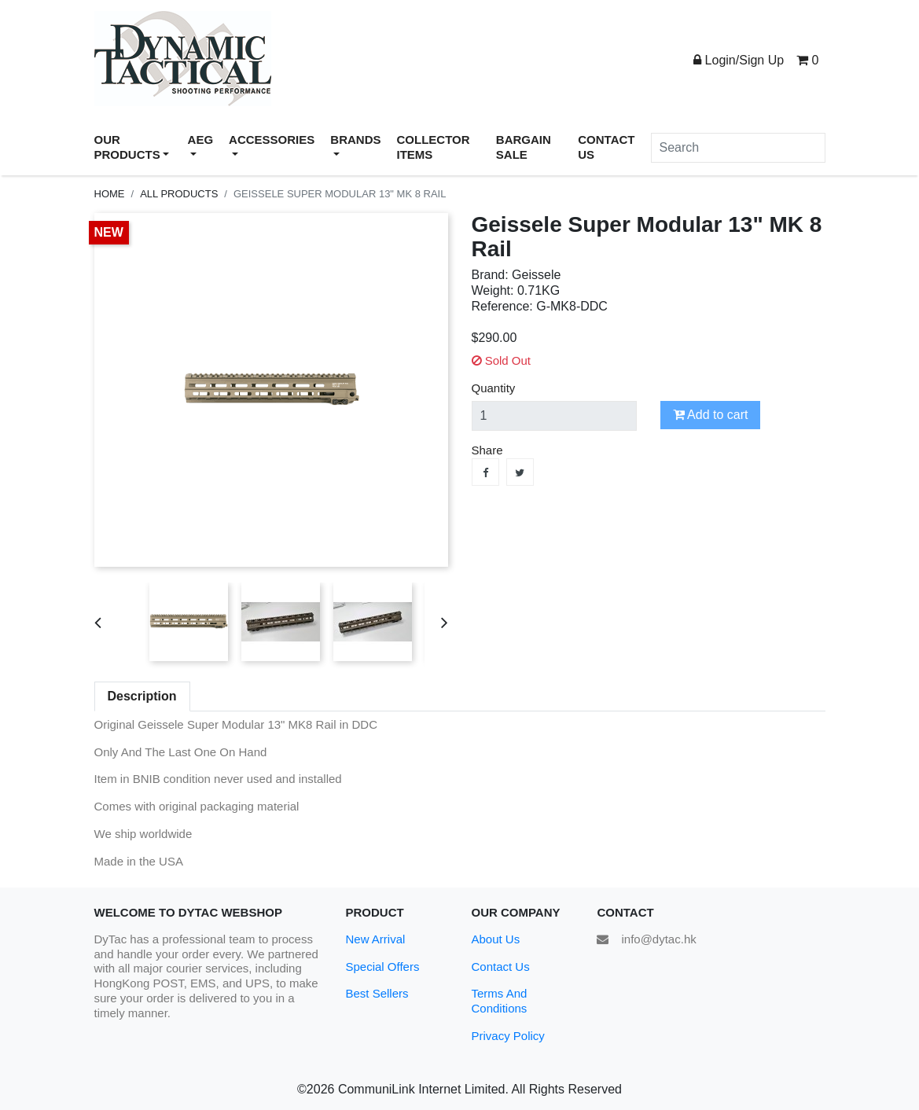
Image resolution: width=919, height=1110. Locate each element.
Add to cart (710, 414)
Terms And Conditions (499, 1001)
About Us (495, 939)
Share (485, 472)
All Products (179, 194)
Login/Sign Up (738, 60)
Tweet (520, 472)
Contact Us (500, 966)
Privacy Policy (507, 1035)
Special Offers (382, 966)
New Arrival (375, 939)
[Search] (738, 148)
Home (109, 194)
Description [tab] (142, 696)
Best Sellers (376, 993)
